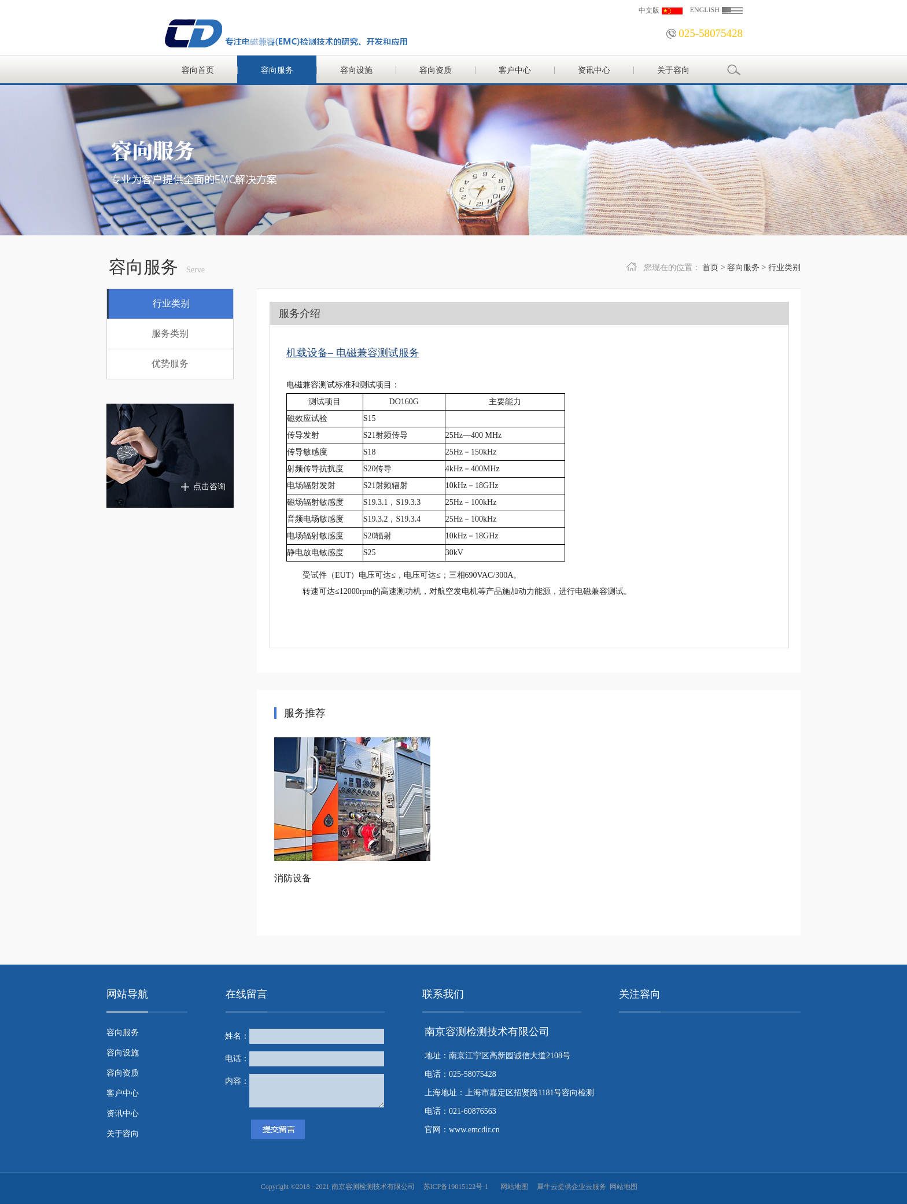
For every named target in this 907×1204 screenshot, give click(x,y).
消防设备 (292, 878)
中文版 (649, 10)
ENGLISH (705, 10)
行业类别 (784, 267)
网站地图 (512, 1187)
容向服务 (743, 267)
